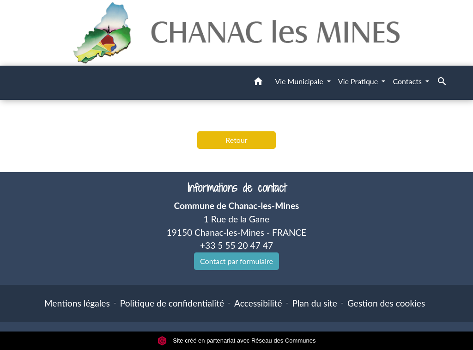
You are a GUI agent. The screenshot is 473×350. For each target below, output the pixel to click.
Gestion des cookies (386, 303)
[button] (258, 82)
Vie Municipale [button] (300, 81)
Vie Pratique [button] (359, 81)
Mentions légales (77, 303)
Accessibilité (258, 303)
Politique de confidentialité (172, 303)
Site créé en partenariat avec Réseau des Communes (237, 340)
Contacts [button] (408, 81)
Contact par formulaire (236, 261)
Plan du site (314, 303)
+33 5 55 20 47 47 (236, 245)
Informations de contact (237, 188)
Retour (236, 139)
